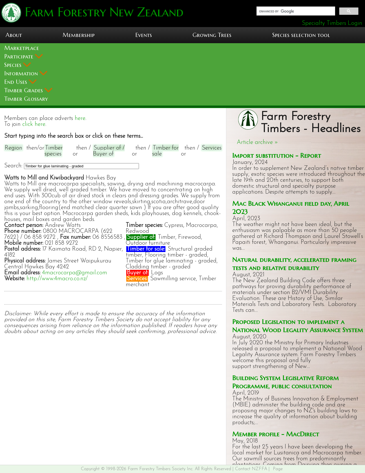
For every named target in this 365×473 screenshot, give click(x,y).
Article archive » (257, 142)
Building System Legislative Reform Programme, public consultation (285, 382)
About (14, 35)
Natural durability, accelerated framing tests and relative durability (294, 263)
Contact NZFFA (251, 469)
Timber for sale (165, 151)
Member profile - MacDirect (275, 434)
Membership (78, 35)
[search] (295, 11)
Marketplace (21, 48)
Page (278, 469)
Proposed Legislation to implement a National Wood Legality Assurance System (297, 325)
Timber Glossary (26, 98)
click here (33, 124)
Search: (13, 166)
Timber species (54, 151)
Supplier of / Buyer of (109, 151)
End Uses (20, 82)
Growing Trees (212, 35)
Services (212, 148)
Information (25, 73)
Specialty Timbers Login (332, 23)
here (80, 118)
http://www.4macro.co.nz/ (57, 279)
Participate (23, 56)
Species (17, 65)
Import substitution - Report (276, 155)
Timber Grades (28, 90)
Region (13, 148)
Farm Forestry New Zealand (102, 12)
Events (143, 35)
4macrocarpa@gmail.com (74, 273)
